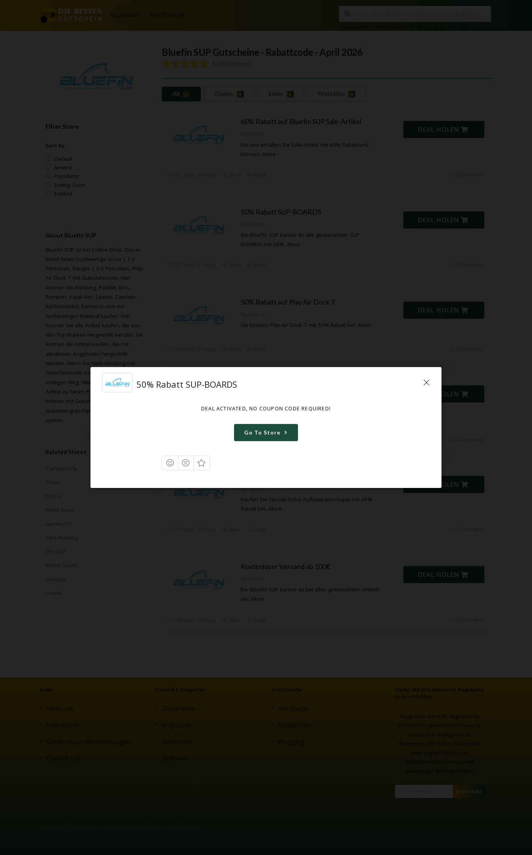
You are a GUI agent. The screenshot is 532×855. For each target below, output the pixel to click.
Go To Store (266, 432)
